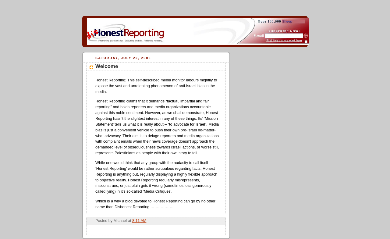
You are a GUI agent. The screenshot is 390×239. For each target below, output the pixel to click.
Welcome (106, 66)
